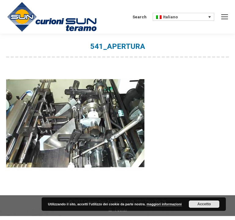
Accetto (204, 204)
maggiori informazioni (164, 204)
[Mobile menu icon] (224, 17)
